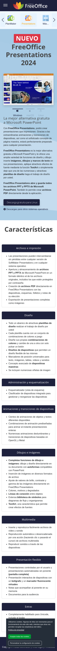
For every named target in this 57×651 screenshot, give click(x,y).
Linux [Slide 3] (41, 110)
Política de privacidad (16, 630)
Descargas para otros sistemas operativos (25, 209)
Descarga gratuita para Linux (22, 202)
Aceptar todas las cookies (19, 637)
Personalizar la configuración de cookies (25, 643)
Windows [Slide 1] (17, 110)
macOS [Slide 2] (30, 110)
